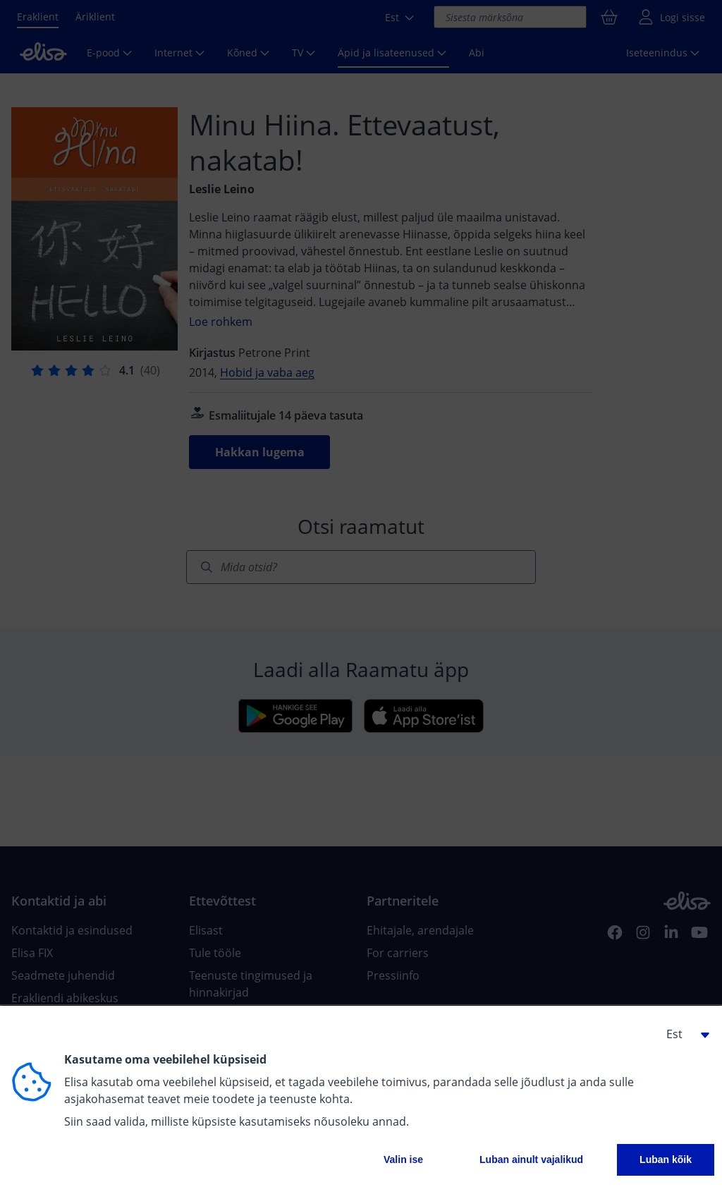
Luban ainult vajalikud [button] (531, 1159)
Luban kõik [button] (666, 1159)
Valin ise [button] (403, 1159)
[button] (682, 1034)
